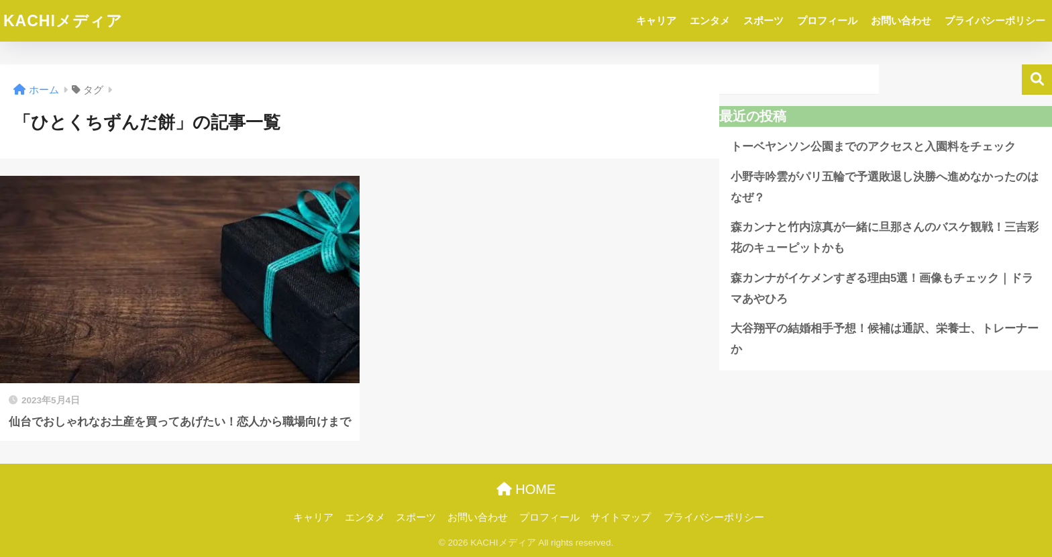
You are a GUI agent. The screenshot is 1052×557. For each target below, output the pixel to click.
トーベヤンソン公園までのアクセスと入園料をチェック (873, 146)
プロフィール (827, 20)
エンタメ (710, 20)
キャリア (656, 20)
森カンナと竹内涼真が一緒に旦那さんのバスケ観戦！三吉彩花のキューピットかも (885, 237)
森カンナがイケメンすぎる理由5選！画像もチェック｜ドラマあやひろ (882, 288)
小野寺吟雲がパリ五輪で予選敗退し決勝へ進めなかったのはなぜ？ (885, 187)
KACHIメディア (63, 21)
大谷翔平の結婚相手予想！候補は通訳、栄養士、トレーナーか (885, 339)
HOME (526, 489)
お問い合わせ (901, 20)
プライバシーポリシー (995, 20)
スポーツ (763, 20)
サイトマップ (620, 517)
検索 (1037, 79)
